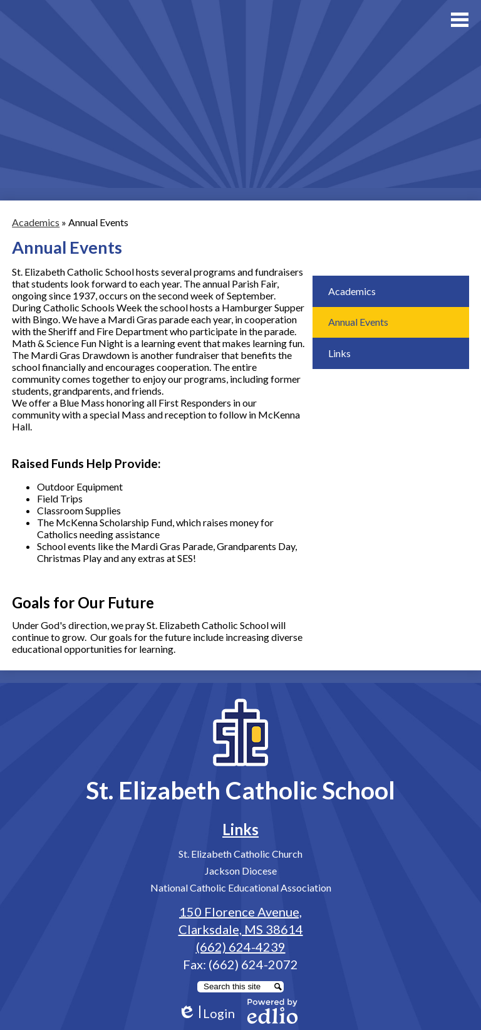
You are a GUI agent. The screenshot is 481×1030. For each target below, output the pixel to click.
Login (206, 1013)
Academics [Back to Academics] (35, 222)
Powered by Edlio (272, 1011)
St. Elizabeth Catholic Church (240, 854)
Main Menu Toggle (459, 20)
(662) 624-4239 (241, 946)
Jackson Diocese (241, 871)
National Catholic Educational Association (240, 887)
